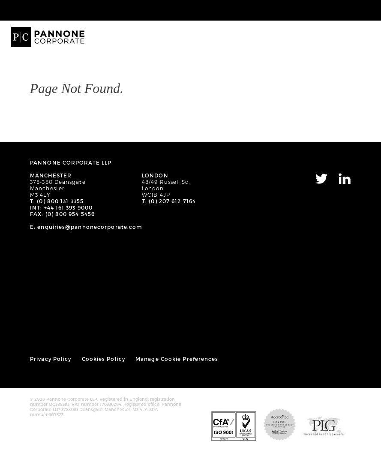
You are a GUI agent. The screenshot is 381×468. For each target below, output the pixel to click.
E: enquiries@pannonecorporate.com (86, 227)
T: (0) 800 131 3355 (57, 201)
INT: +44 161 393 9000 (61, 207)
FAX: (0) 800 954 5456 (62, 214)
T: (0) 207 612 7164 (169, 201)
